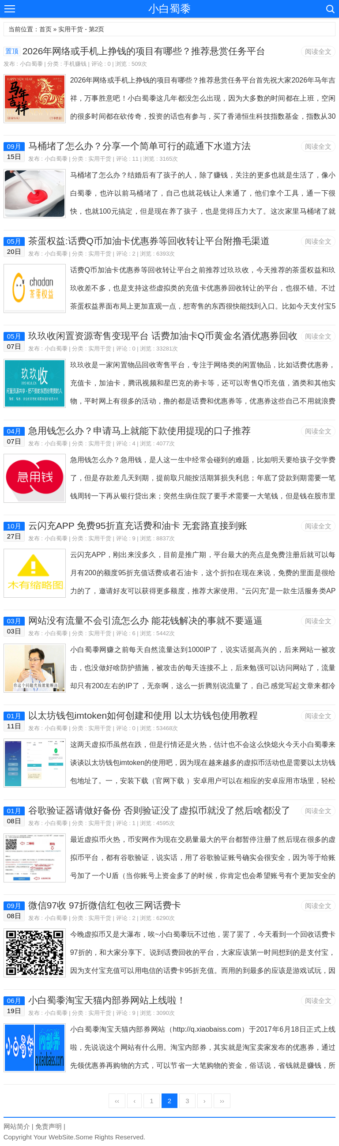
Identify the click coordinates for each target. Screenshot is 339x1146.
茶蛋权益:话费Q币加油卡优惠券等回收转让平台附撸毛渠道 (149, 241)
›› (222, 1101)
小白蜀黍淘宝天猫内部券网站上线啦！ (107, 1000)
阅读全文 (318, 51)
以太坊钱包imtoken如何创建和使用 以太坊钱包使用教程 (143, 715)
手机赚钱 (75, 63)
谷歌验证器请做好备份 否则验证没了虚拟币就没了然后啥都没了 (159, 810)
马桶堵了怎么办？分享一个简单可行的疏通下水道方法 (139, 146)
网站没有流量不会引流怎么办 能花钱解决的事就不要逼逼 (145, 620)
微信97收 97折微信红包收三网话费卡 (104, 905)
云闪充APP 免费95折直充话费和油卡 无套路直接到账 (138, 525)
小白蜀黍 (169, 9)
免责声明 (48, 1126)
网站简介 (17, 1126)
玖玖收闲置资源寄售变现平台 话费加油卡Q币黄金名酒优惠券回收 (163, 336)
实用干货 (99, 158)
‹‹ (117, 1101)
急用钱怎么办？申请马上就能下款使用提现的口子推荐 (139, 431)
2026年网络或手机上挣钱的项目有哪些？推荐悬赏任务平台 (144, 51)
